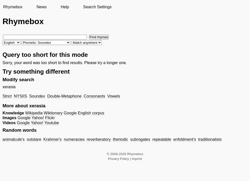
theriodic (120, 139)
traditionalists (210, 139)
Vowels (113, 96)
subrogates (140, 139)
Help (65, 7)
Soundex (37, 96)
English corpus (91, 113)
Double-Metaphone (64, 96)
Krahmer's (52, 139)
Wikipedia (34, 113)
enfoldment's (184, 139)
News (42, 7)
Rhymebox (12, 7)
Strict (7, 96)
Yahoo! (38, 118)
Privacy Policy (118, 159)
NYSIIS (20, 96)
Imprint (137, 159)
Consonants (94, 96)
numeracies (74, 139)
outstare (34, 139)
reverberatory (99, 139)
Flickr (50, 118)
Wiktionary (53, 113)
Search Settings (97, 7)
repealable (161, 139)
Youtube (51, 123)
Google (70, 113)
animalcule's (14, 139)
